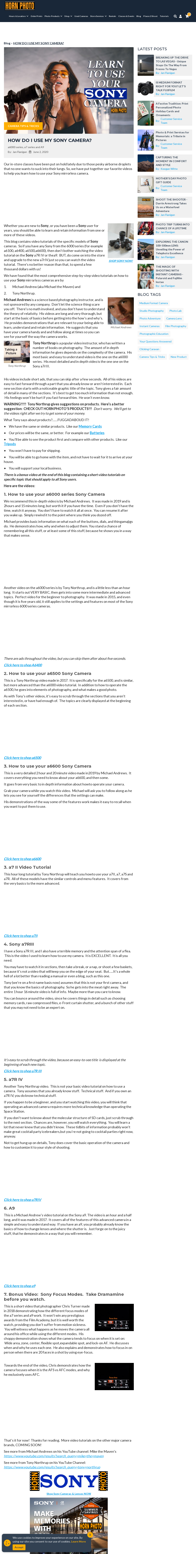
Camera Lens (174, 318)
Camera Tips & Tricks (23, 126)
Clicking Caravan (149, 349)
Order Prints (36, 16)
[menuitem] (18, 16)
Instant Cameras (150, 326)
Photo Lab (175, 310)
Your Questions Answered (156, 341)
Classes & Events (126, 16)
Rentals (112, 16)
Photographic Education (154, 333)
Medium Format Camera (154, 303)
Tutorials (164, 16)
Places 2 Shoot (150, 16)
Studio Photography (152, 310)
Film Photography (175, 326)
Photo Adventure (150, 318)
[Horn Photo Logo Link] (20, 5)
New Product (179, 356)
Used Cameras (81, 16)
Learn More (78, 1541)
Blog (138, 16)
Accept (19, 1547)
